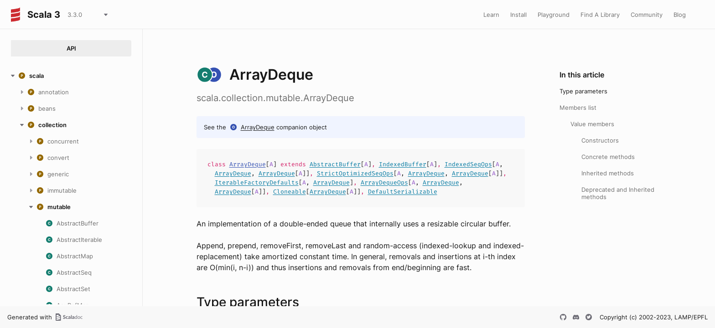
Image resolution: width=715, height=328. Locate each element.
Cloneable (289, 191)
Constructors (600, 140)
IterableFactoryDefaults (257, 182)
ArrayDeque (258, 127)
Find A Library (600, 14)
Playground (554, 14)
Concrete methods (608, 156)
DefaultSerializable (402, 191)
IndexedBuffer (402, 164)
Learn (491, 14)
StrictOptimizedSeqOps (355, 173)
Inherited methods (607, 173)
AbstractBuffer (335, 164)
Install (518, 14)
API (71, 48)
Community (647, 14)
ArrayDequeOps (384, 182)
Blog (680, 14)
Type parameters (583, 91)
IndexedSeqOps (468, 164)
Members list (578, 107)
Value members (592, 124)
